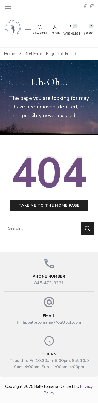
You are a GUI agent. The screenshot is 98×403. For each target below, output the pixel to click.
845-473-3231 (49, 283)
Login (55, 30)
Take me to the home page (49, 205)
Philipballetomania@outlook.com (49, 322)
